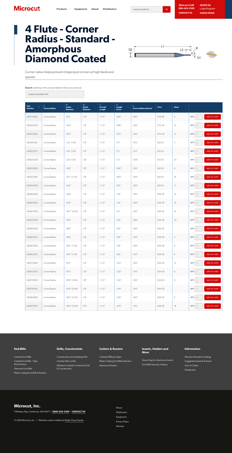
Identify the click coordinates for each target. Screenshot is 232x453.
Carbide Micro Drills (66, 361)
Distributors (109, 9)
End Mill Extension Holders (155, 365)
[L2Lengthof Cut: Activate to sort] (123, 107)
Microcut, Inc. (27, 406)
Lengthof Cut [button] (119, 107)
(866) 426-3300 (60, 412)
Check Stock (207, 13)
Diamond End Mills (23, 369)
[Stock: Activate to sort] (180, 107)
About (95, 9)
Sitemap (120, 426)
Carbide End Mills (22, 357)
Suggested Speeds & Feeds (198, 361)
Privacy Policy (122, 422)
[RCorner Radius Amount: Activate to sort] (143, 107)
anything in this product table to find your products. (53, 88)
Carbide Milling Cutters (110, 357)
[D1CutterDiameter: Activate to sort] (72, 107)
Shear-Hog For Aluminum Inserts (157, 360)
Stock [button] (176, 107)
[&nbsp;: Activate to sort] (206, 107)
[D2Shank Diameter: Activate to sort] (89, 107)
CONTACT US (78, 412)
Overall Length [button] (103, 107)
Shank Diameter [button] (87, 107)
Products (63, 9)
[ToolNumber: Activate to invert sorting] (33, 107)
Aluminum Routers (108, 365)
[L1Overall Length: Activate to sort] (106, 107)
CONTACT (185, 13)
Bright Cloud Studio (74, 420)
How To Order (191, 365)
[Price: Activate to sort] (164, 107)
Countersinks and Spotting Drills (72, 357)
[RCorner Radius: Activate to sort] (53, 107)
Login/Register (207, 8)
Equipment (80, 9)
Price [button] (159, 107)
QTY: (192, 117)
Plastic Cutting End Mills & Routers (30, 373)
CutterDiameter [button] (70, 107)
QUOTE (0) (205, 5)
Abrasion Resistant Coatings (198, 357)
